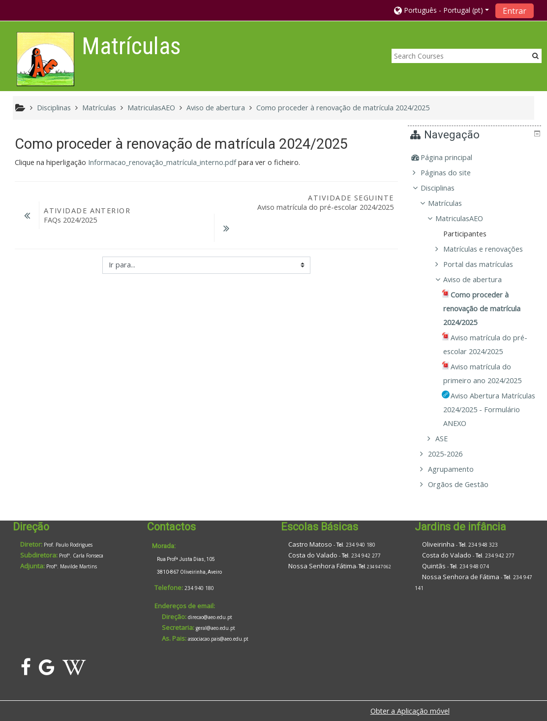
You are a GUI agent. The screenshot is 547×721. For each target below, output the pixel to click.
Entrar (514, 10)
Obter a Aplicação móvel (410, 711)
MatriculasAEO (466, 218)
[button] (441, 10)
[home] (45, 59)
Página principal (453, 157)
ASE (449, 438)
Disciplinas (444, 188)
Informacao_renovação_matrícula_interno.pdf (162, 162)
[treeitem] (475, 157)
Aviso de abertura (479, 279)
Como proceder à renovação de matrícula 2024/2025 (342, 107)
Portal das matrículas (485, 264)
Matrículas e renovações (490, 249)
